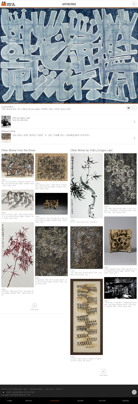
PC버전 (59, 389)
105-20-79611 (29, 392)
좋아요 (128, 107)
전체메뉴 (134, 3)
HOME (9, 400)
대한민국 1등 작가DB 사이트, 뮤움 (14, 389)
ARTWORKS (54, 400)
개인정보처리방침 (36, 389)
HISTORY (102, 400)
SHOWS (80, 400)
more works (34, 309)
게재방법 (125, 400)
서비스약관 (49, 389)
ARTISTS (28, 400)
